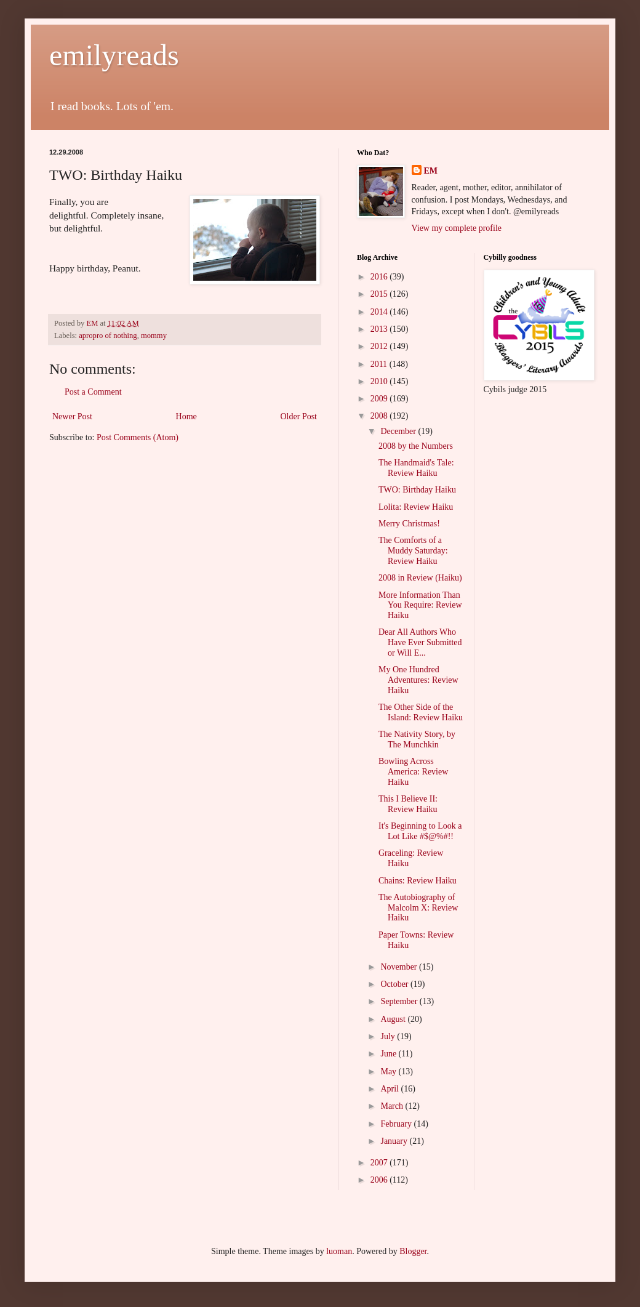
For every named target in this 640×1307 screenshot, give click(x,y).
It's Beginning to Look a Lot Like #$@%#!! (420, 831)
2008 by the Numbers (415, 446)
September (399, 1001)
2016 (380, 276)
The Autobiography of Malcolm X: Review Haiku (418, 908)
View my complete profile (457, 228)
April (390, 1088)
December (399, 431)
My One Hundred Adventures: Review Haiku (418, 680)
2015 (380, 294)
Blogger (412, 1251)
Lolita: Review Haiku (415, 507)
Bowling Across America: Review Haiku (413, 772)
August (393, 1019)
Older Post (299, 416)
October (395, 984)
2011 (380, 364)
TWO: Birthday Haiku (417, 489)
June (389, 1053)
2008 (380, 415)
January (394, 1141)
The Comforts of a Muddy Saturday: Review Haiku (413, 551)
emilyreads (114, 55)
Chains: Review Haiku (417, 880)
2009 (380, 398)
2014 (380, 311)
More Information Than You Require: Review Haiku (420, 605)
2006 (380, 1179)
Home (186, 416)
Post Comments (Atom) (137, 437)
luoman (339, 1251)
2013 (380, 329)
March (392, 1106)
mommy (154, 335)
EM (431, 170)
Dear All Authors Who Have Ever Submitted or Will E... (420, 642)
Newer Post (72, 416)
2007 (380, 1162)
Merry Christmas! (409, 523)
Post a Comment (93, 391)
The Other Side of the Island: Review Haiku (420, 712)
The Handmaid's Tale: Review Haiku (416, 468)
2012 (380, 346)
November (399, 966)
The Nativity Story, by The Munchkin (416, 739)
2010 (380, 381)
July (388, 1036)
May (389, 1071)
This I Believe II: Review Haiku (408, 804)
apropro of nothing (108, 335)
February (397, 1123)
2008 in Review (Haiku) (420, 577)
